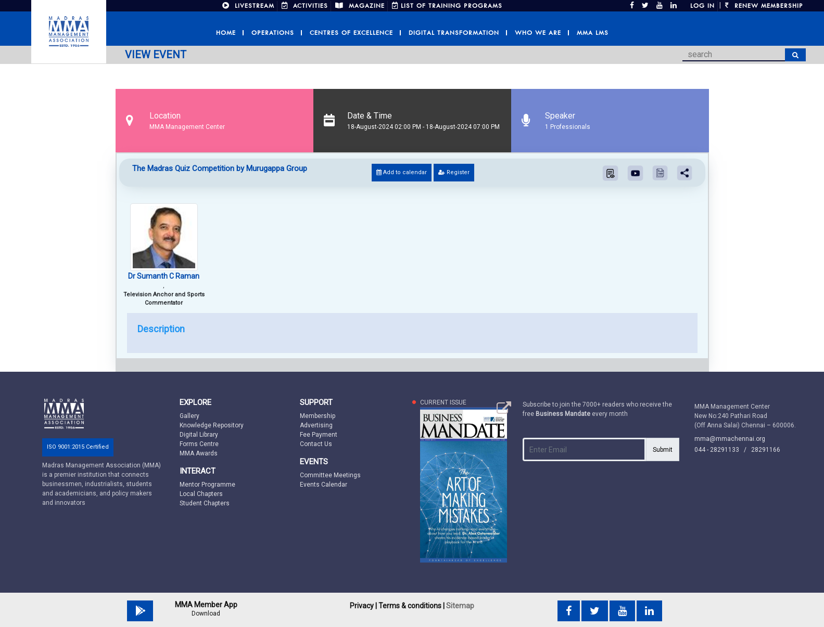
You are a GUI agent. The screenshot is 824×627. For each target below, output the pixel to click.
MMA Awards (199, 453)
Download (206, 613)
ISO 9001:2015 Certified (78, 446)
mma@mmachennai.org (729, 438)
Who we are (538, 32)
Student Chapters (205, 503)
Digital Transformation (454, 32)
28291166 (765, 449)
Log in (702, 5)
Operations (272, 32)
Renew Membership (764, 5)
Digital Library (199, 434)
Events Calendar (323, 484)
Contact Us (316, 444)
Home (226, 32)
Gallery (189, 416)
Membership (317, 416)
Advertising (316, 425)
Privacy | (363, 606)
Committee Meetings (330, 475)
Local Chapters (201, 494)
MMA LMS (593, 32)
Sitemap (460, 606)
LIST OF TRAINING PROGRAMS (447, 5)
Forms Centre (199, 444)
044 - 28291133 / (722, 449)
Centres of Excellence (351, 32)
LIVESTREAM (248, 5)
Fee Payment (318, 434)
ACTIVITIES (305, 5)
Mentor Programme (207, 484)
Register (454, 172)
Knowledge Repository (212, 425)
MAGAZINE (360, 5)
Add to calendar (401, 172)
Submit (663, 449)
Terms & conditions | (411, 606)
